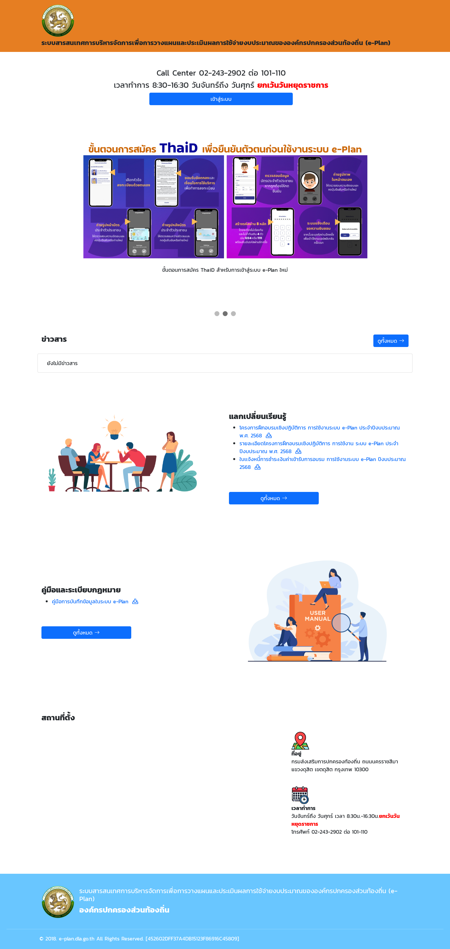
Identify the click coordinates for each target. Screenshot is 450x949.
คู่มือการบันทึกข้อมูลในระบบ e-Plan (92, 601)
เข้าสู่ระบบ (221, 99)
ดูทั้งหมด (391, 341)
